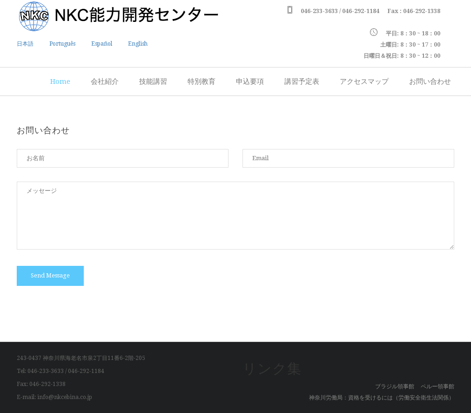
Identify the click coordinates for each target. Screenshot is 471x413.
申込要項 (250, 81)
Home (60, 81)
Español (101, 44)
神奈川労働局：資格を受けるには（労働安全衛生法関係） (381, 397)
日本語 (25, 44)
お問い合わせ (430, 81)
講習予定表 (301, 81)
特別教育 (201, 81)
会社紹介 (105, 81)
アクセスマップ (364, 81)
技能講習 (153, 81)
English (138, 44)
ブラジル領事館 (394, 386)
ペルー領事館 (437, 386)
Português (62, 44)
